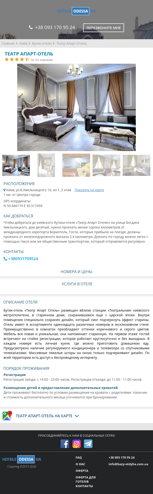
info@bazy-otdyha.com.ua (128, 464)
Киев (23, 43)
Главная (8, 43)
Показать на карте (89, 190)
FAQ (79, 457)
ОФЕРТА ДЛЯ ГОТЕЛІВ (86, 479)
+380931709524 (21, 258)
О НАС (80, 464)
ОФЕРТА (82, 471)
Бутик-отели (42, 43)
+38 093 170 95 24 (52, 27)
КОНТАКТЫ (84, 486)
